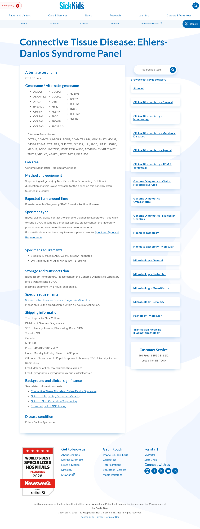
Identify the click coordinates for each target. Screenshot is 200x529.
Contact (84, 23)
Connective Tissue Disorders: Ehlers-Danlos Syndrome (63, 391)
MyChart (66, 475)
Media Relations (112, 475)
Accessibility (87, 517)
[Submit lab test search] (173, 70)
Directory (54, 23)
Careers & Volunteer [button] (179, 15)
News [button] (88, 15)
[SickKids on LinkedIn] (175, 471)
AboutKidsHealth (150, 23)
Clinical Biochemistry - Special (152, 150)
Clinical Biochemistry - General (153, 102)
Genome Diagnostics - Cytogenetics (147, 200)
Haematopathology (146, 232)
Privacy (99, 517)
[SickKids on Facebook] (154, 471)
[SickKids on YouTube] (168, 471)
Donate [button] (191, 24)
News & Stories (70, 465)
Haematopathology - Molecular (153, 246)
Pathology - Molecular (147, 315)
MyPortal (149, 455)
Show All (138, 88)
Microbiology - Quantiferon (151, 288)
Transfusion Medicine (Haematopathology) (147, 331)
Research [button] (115, 15)
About (23, 23)
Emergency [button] (10, 6)
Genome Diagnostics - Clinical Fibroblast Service (152, 183)
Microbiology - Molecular (149, 274)
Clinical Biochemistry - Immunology (147, 117)
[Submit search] (195, 5)
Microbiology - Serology (148, 301)
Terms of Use (112, 517)
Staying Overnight (72, 460)
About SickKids (70, 455)
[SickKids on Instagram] (147, 471)
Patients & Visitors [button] (20, 15)
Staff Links (150, 460)
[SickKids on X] (161, 471)
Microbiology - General (148, 260)
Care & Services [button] (57, 15)
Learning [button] (144, 15)
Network (114, 23)
